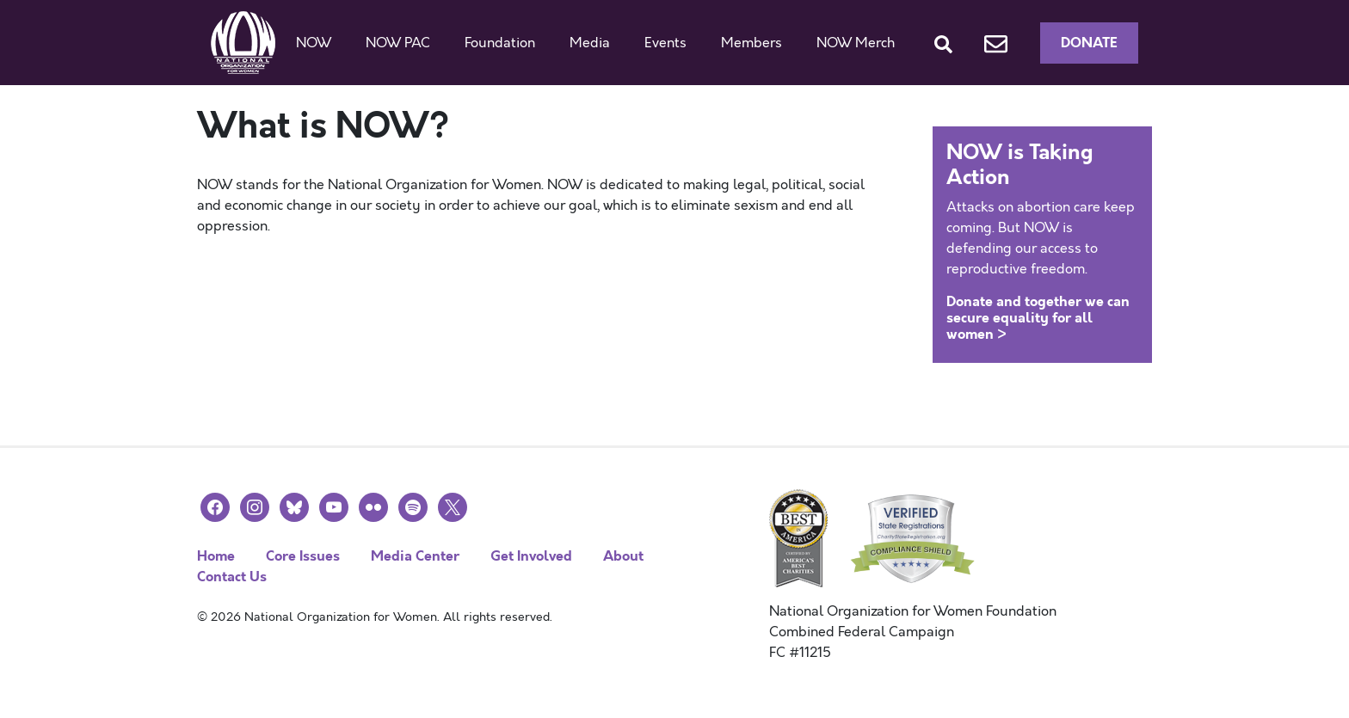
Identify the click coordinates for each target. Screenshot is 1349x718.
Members (751, 43)
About (623, 556)
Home (216, 556)
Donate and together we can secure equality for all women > (1038, 317)
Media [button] (590, 43)
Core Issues (303, 556)
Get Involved (531, 556)
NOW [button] (313, 43)
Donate (1089, 42)
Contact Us (232, 576)
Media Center (415, 556)
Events (665, 43)
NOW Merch (855, 43)
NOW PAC (398, 43)
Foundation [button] (500, 43)
